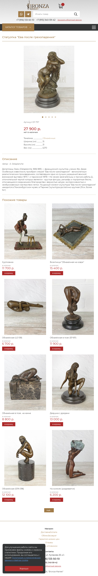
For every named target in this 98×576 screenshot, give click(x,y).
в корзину (9, 273)
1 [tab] (42, 117)
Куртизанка (7, 262)
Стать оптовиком (49, 546)
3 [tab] (49, 117)
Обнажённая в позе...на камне (16, 413)
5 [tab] (55, 117)
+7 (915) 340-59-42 (49, 562)
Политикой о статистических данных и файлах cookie (23, 559)
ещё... (49, 510)
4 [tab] (52, 117)
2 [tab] (45, 117)
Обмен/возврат (49, 535)
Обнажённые (49, 138)
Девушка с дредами (60, 413)
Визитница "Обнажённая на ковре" (67, 262)
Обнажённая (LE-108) (12, 337)
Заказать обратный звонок (70, 20)
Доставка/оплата (49, 532)
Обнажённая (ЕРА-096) (13, 489)
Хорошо (24, 568)
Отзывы (49, 542)
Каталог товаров (16, 27)
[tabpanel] (49, 79)
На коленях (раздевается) (62, 489)
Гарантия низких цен (49, 539)
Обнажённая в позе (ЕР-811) (63, 337)
